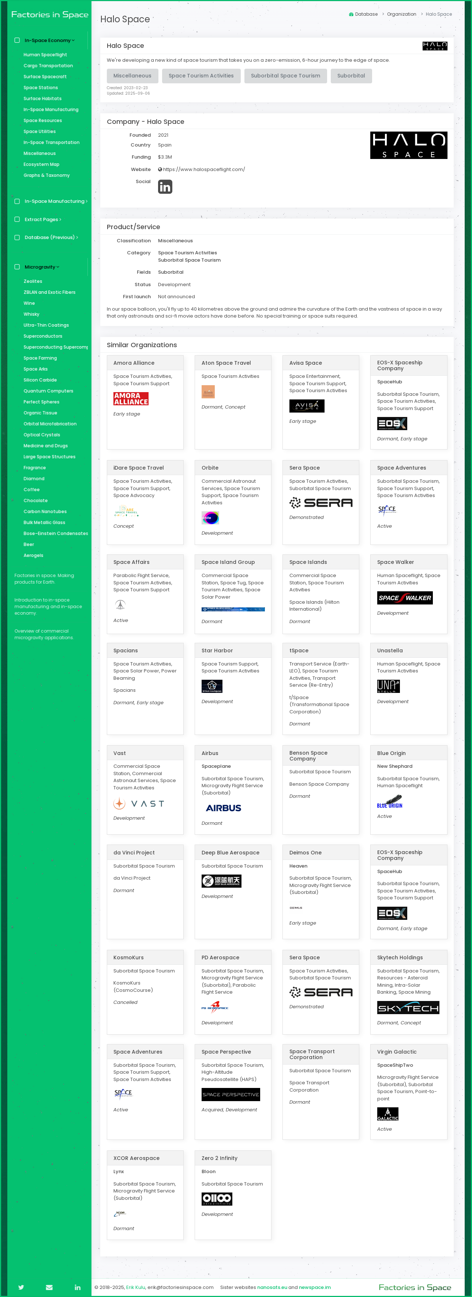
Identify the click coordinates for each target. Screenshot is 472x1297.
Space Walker (396, 562)
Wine (27, 303)
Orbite (211, 467)
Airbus (211, 753)
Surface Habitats (41, 98)
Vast (122, 753)
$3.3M (167, 156)
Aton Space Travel (227, 363)
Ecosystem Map (40, 164)
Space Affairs (134, 562)
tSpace (300, 650)
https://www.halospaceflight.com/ (203, 169)
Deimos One (307, 852)
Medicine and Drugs (44, 446)
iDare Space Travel (141, 467)
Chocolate (34, 500)
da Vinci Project (136, 852)
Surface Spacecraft (43, 76)
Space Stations (39, 87)
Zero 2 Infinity (221, 1158)
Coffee (30, 489)
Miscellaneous (38, 153)
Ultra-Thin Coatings (44, 325)
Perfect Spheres (40, 402)
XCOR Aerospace (139, 1158)
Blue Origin (392, 753)
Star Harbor (219, 650)
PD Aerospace (222, 957)
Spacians (128, 650)
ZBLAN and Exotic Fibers (48, 292)
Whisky (30, 314)
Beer (27, 544)
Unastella (390, 650)
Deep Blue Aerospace (232, 852)
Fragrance (33, 467)
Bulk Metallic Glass (42, 522)
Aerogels (32, 555)
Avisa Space (307, 363)
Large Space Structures (48, 457)
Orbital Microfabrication (48, 424)
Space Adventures (402, 467)
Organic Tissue (38, 413)
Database (363, 14)
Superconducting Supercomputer (54, 347)
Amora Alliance (136, 363)
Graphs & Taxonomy (45, 175)
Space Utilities (38, 131)
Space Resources (41, 120)
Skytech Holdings (400, 957)
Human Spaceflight (43, 55)
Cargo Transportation (46, 65)
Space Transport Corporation (313, 1054)
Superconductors (41, 336)
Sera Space (306, 467)
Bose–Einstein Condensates (54, 533)
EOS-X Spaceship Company (400, 365)
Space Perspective (227, 1051)
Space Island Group (229, 562)
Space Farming (38, 358)
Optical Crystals (40, 435)
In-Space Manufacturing (49, 109)
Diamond (32, 478)
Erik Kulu (137, 1287)
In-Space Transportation (50, 142)
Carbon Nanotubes (43, 511)
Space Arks (34, 369)
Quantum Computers (47, 391)
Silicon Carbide (38, 380)
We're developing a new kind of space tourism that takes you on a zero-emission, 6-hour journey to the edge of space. (250, 60)
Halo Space (127, 19)
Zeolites (31, 281)
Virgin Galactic (397, 1051)
